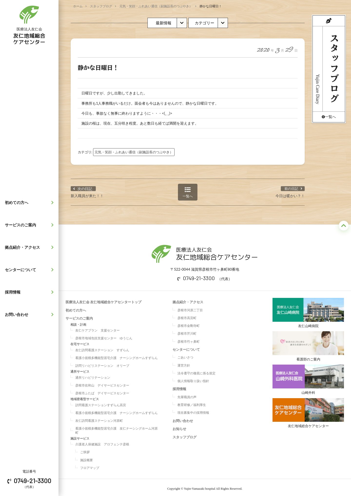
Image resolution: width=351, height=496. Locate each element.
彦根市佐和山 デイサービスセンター (102, 383)
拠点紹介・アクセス (30, 247)
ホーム (78, 6)
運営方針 (183, 363)
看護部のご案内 (308, 345)
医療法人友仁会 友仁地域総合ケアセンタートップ (103, 299)
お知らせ (179, 426)
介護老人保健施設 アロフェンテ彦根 (102, 442)
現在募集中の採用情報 (193, 410)
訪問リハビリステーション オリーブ (102, 363)
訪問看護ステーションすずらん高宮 (100, 402)
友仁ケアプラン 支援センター (97, 328)
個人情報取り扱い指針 (193, 378)
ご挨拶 (85, 449)
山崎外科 (308, 380)
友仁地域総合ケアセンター (308, 414)
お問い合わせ (30, 314)
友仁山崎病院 (308, 310)
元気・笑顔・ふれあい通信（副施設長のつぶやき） (155, 6)
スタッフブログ (101, 6)
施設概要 (86, 457)
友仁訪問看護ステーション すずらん (102, 347)
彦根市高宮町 (186, 315)
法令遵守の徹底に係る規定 (196, 371)
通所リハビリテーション (92, 375)
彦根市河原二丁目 (190, 308)
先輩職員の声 (186, 394)
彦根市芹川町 (186, 331)
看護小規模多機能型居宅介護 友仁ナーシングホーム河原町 (116, 428)
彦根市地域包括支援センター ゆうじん (103, 336)
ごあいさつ (185, 355)
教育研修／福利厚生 (191, 402)
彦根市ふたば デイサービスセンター (102, 391)
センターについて (30, 269)
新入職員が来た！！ (87, 193)
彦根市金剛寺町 (188, 323)
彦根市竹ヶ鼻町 (188, 339)
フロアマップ (89, 465)
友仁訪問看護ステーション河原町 (99, 418)
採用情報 (30, 292)
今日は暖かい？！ (290, 193)
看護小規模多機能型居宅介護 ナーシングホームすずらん (116, 355)
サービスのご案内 (30, 225)
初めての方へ (30, 202)
